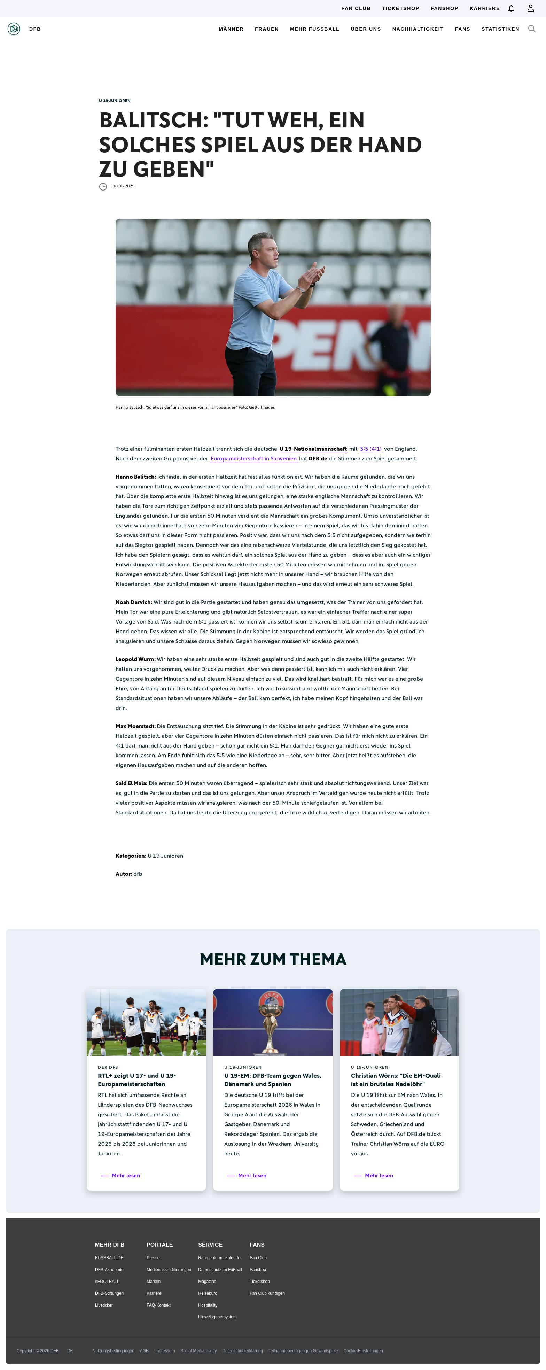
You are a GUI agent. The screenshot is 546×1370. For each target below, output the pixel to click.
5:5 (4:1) (371, 449)
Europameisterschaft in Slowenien (254, 459)
